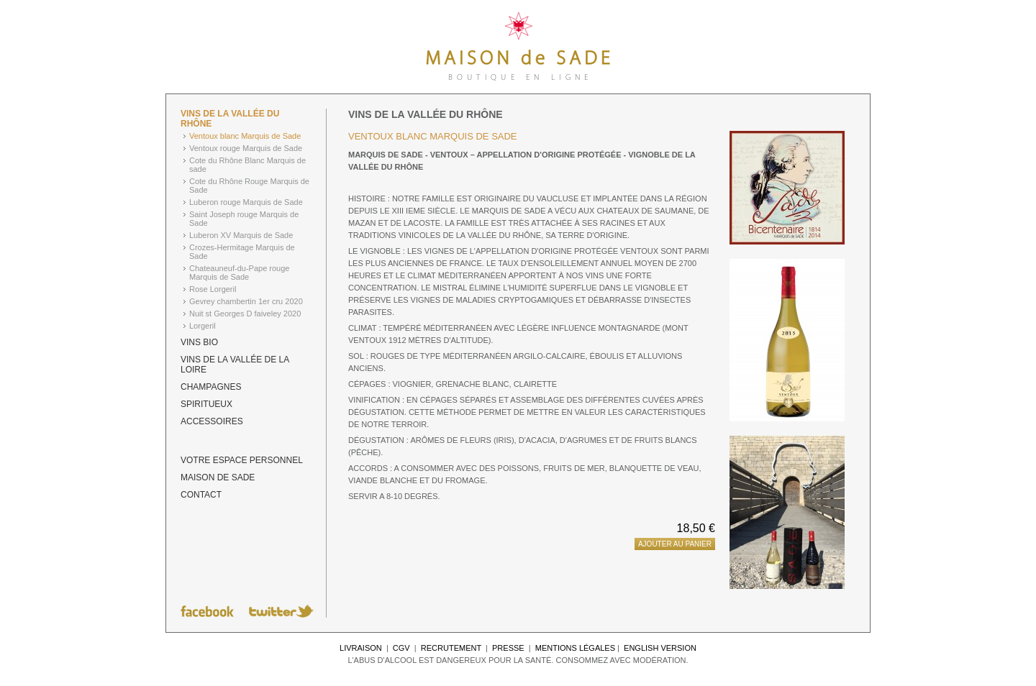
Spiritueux (206, 404)
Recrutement (451, 648)
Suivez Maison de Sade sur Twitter (281, 611)
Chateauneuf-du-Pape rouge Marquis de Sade (239, 272)
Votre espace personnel (242, 460)
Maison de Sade (218, 477)
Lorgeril (202, 325)
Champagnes (211, 387)
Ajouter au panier (675, 544)
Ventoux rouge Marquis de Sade (245, 148)
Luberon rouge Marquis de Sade (246, 202)
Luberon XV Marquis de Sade (241, 235)
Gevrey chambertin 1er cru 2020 (246, 301)
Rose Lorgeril (212, 289)
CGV (401, 648)
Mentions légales (575, 648)
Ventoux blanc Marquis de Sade (245, 136)
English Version (660, 648)
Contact (201, 495)
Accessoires (212, 421)
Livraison (361, 648)
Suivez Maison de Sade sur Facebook (207, 611)
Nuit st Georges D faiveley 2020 (245, 313)
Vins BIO (199, 342)
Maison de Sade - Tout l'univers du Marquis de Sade (518, 47)
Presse (508, 648)
